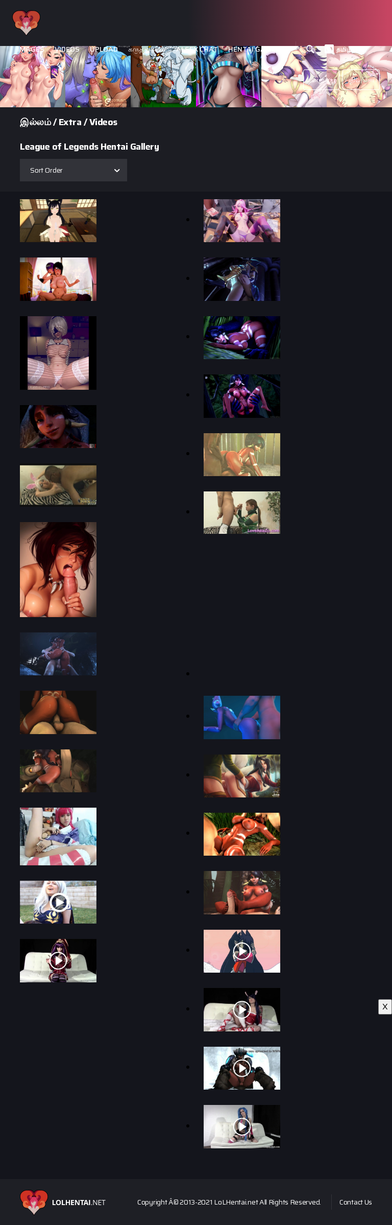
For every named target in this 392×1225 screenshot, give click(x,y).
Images (30, 49)
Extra (70, 122)
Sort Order (46, 170)
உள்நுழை (321, 79)
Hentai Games (254, 49)
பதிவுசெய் (361, 79)
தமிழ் (344, 49)
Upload (104, 49)
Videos (67, 49)
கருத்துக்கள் (147, 49)
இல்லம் (35, 122)
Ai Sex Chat (197, 49)
